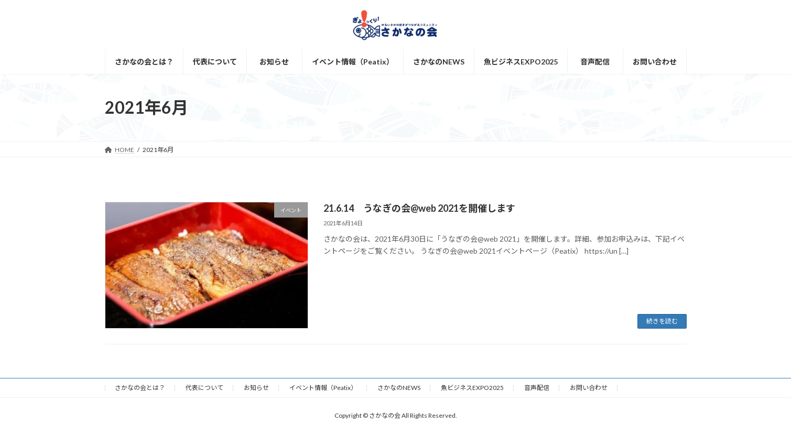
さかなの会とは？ (140, 388)
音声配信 (536, 388)
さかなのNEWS (398, 388)
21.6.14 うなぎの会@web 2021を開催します (419, 208)
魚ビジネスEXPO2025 (472, 388)
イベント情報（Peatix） (323, 388)
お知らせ (256, 388)
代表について (204, 388)
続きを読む (662, 321)
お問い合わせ (589, 388)
